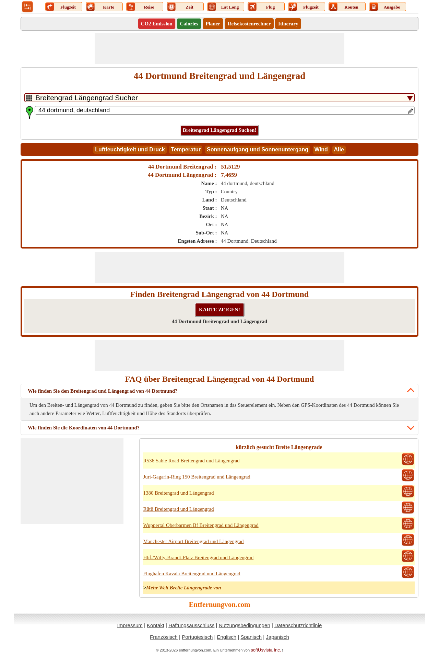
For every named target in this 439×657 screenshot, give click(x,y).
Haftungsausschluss (191, 625)
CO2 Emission (157, 23)
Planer (213, 23)
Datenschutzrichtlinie (298, 625)
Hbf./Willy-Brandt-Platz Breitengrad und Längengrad (198, 557)
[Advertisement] (219, 48)
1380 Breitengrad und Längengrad (178, 493)
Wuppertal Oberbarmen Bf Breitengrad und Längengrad (200, 525)
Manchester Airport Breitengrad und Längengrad (193, 541)
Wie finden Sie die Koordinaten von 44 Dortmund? (84, 427)
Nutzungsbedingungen (244, 625)
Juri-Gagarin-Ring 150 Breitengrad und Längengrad (196, 477)
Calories (189, 23)
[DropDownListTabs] (219, 97)
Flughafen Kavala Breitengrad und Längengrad (191, 573)
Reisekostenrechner (249, 23)
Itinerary (288, 23)
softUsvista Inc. (266, 650)
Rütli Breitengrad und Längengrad (178, 509)
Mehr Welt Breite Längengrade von (183, 587)
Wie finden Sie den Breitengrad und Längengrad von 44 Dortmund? (103, 391)
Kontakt (155, 625)
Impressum (130, 625)
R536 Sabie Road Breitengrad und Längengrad (191, 460)
